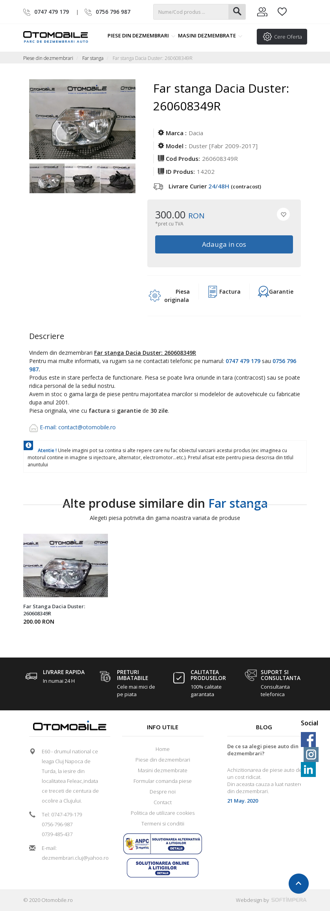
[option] (47, 179)
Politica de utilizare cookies (163, 812)
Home (163, 749)
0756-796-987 (57, 824)
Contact (163, 802)
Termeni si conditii (162, 823)
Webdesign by (271, 900)
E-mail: (49, 427)
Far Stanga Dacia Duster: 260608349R (54, 610)
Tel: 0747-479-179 (62, 814)
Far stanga (93, 58)
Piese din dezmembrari (142, 35)
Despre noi (163, 791)
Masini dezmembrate (210, 35)
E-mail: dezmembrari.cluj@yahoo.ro (73, 852)
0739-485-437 (57, 834)
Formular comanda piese (162, 780)
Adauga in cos (224, 244)
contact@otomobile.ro (87, 427)
